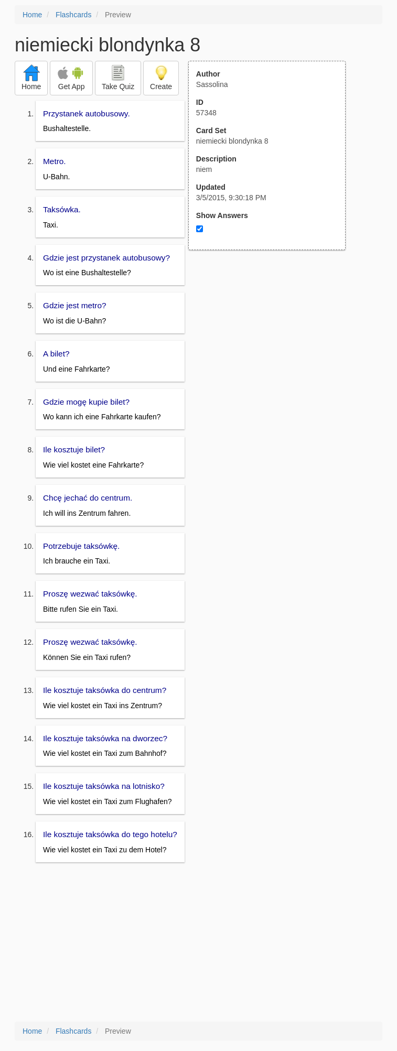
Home (32, 14)
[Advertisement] (273, 352)
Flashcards (73, 14)
